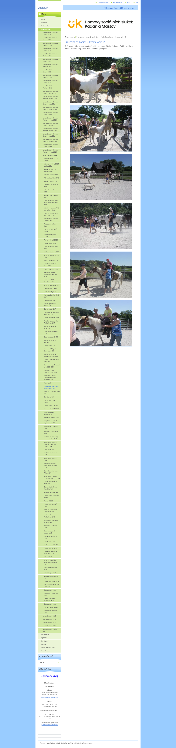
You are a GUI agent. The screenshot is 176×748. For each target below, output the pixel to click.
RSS (128, 2)
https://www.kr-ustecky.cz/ (49, 697)
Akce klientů (80, 37)
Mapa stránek (117, 2)
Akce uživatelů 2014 (92, 37)
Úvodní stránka (70, 37)
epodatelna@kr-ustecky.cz (49, 725)
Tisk (136, 2)
